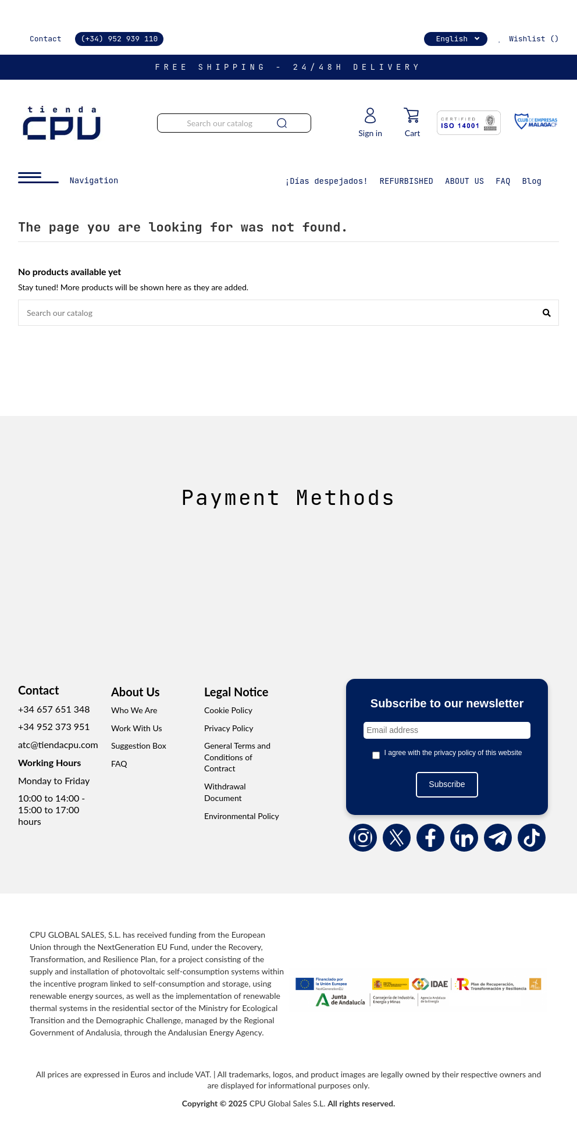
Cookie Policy (228, 710)
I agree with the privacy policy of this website (453, 753)
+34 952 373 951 (54, 726)
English (459, 39)
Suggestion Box (138, 745)
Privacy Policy (228, 728)
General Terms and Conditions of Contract (237, 757)
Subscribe (447, 784)
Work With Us (136, 728)
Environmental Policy (241, 816)
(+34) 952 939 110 (119, 39)
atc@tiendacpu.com (58, 744)
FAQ (119, 763)
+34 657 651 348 (54, 708)
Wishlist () (527, 39)
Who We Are (134, 710)
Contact (46, 39)
